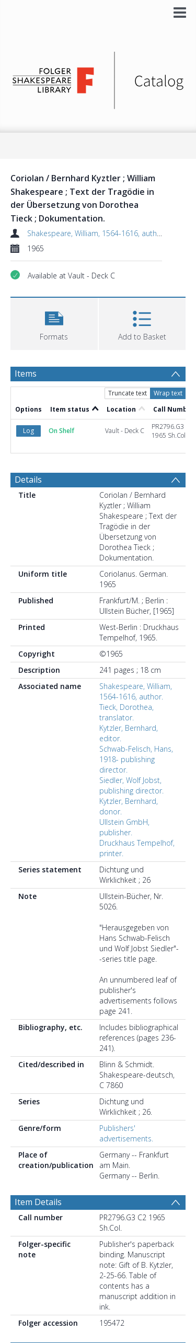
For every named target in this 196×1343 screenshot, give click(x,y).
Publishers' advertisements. (126, 1133)
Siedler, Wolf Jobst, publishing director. (131, 785)
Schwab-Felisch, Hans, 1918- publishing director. (136, 759)
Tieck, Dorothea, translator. (126, 712)
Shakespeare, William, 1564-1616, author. (96, 233)
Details (28, 479)
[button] (54, 322)
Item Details (38, 1202)
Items (26, 373)
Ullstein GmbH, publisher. (124, 827)
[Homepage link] (98, 77)
